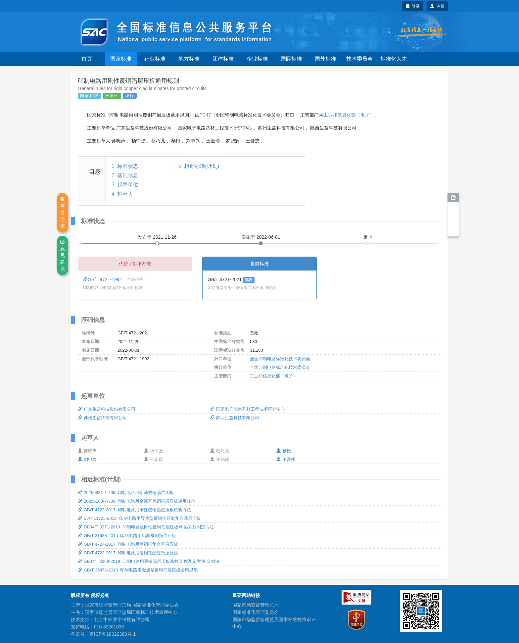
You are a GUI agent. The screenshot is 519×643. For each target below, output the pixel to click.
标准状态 (127, 166)
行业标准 (154, 59)
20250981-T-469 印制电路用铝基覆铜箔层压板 (126, 492)
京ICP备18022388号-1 (112, 634)
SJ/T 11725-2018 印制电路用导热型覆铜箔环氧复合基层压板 (139, 518)
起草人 (125, 194)
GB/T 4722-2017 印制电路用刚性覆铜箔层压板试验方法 (134, 509)
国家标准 (120, 59)
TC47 (205, 115)
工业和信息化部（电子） (348, 115)
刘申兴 (87, 459)
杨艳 (283, 450)
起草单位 (127, 184)
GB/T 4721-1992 (103, 279)
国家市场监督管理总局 (255, 605)
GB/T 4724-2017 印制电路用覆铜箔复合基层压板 (128, 544)
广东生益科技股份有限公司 (106, 409)
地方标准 (189, 59)
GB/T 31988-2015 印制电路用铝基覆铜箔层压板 (127, 535)
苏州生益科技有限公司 (102, 417)
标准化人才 (393, 59)
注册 (437, 6)
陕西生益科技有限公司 (234, 417)
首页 (86, 59)
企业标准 (257, 59)
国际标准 (291, 59)
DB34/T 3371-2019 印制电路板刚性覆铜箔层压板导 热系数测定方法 (146, 526)
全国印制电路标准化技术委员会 (280, 358)
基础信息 (127, 175)
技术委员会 (359, 59)
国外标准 (325, 59)
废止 (367, 237)
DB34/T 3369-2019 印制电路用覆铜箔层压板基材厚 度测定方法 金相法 (148, 561)
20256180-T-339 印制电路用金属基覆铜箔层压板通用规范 (136, 501)
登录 (413, 6)
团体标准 (223, 59)
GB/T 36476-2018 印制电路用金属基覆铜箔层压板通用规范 (138, 570)
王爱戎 (285, 459)
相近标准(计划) (201, 166)
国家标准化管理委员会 (255, 612)
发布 (157, 237)
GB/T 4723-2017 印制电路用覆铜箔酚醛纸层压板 (128, 552)
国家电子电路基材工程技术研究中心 (247, 409)
